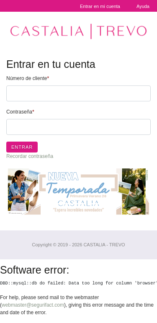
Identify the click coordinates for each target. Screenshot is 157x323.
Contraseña (20, 112)
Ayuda (142, 6)
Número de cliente (27, 78)
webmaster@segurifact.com (33, 305)
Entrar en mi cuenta (100, 6)
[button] (17, 191)
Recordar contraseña (29, 156)
